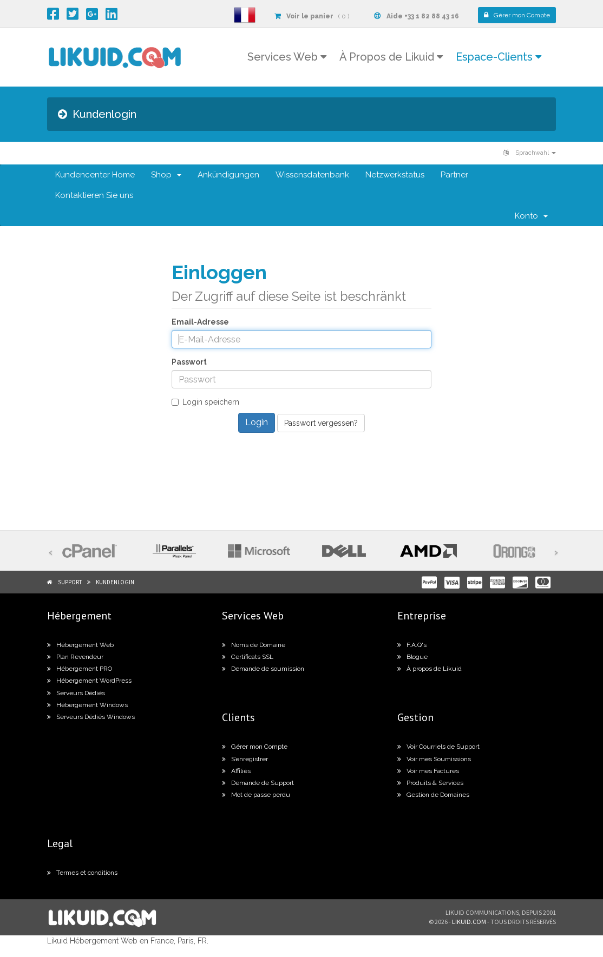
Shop (166, 175)
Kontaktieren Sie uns (94, 195)
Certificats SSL (247, 657)
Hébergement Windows (87, 705)
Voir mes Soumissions (434, 759)
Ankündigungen (228, 175)
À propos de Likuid (429, 668)
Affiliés (236, 771)
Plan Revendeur (75, 657)
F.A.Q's (412, 645)
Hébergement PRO (79, 668)
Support (70, 582)
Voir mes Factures (428, 771)
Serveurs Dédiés (76, 693)
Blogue (412, 657)
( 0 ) (311, 16)
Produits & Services (430, 783)
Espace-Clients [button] (498, 56)
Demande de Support (258, 783)
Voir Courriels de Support (438, 746)
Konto (531, 216)
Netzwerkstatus (394, 175)
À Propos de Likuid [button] (391, 56)
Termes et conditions (82, 872)
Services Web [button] (286, 56)
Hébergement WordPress (89, 680)
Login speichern (205, 402)
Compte (517, 15)
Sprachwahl (529, 152)
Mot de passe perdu (256, 794)
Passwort (189, 362)
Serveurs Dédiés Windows (91, 717)
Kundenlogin (115, 582)
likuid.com (469, 922)
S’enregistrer (245, 759)
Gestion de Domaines (433, 794)
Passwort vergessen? (321, 423)
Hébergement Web (80, 645)
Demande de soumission (263, 668)
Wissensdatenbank (312, 175)
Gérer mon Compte (254, 746)
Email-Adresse (200, 322)
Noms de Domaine (253, 645)
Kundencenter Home (95, 175)
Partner (454, 175)
